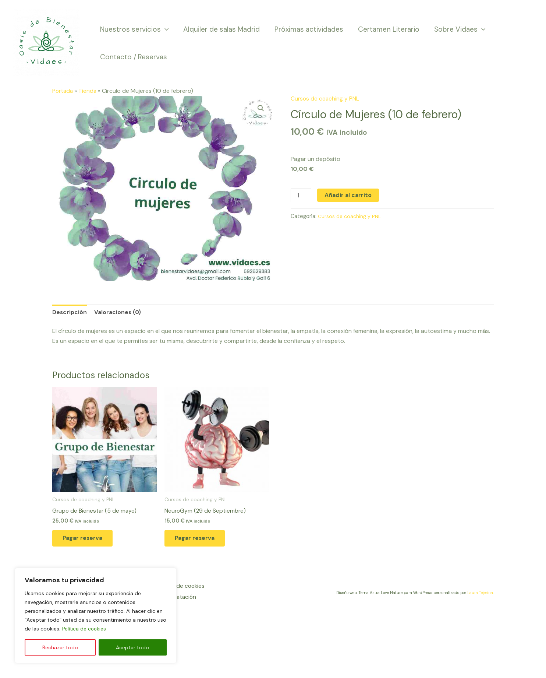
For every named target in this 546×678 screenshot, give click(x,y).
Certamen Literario (386, 29)
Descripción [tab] (70, 312)
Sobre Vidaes (456, 29)
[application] (164, 29)
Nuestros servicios (134, 29)
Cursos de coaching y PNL (326, 98)
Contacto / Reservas (133, 57)
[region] (96, 615)
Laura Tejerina (480, 595)
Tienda (89, 91)
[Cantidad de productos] (301, 196)
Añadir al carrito (348, 195)
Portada (63, 91)
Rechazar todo (60, 647)
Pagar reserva (87, 541)
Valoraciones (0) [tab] (119, 312)
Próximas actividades (307, 29)
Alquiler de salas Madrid (220, 29)
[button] (260, 108)
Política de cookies (85, 629)
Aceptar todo (132, 647)
